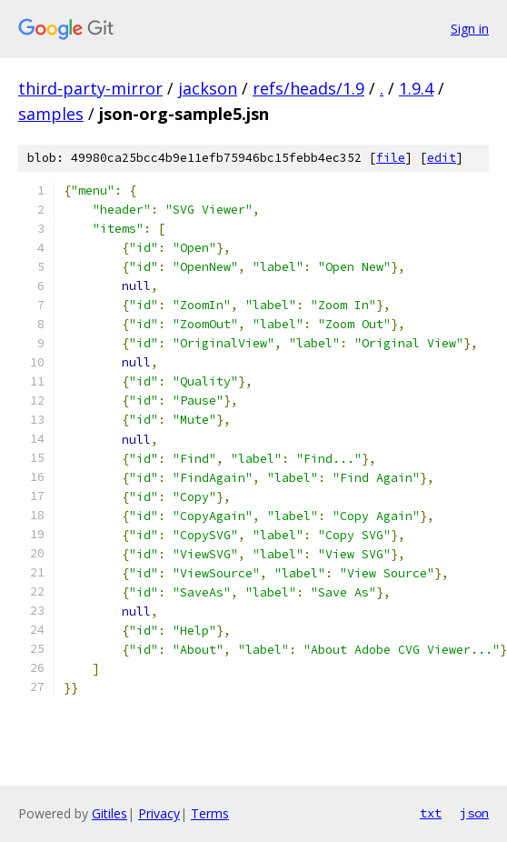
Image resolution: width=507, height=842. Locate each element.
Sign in (470, 28)
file (390, 157)
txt (431, 813)
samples (51, 114)
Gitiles (109, 813)
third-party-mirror (90, 88)
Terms (210, 813)
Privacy (159, 813)
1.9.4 (416, 88)
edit (441, 157)
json (474, 813)
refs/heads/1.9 (308, 88)
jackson (207, 88)
